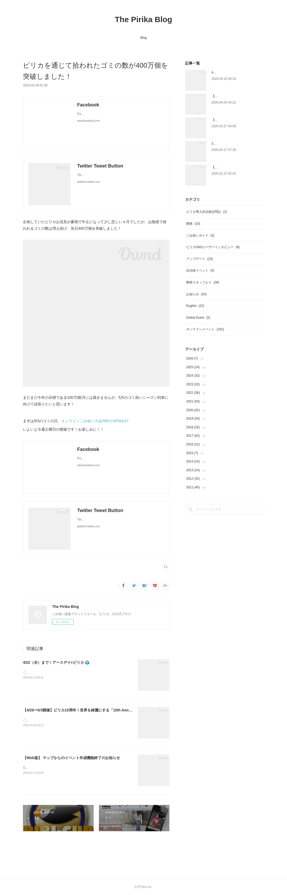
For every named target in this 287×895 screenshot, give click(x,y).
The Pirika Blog (143, 19)
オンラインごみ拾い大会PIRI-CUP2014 (93, 421)
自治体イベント (200, 270)
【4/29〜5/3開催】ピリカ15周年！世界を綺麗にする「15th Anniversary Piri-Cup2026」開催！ (102, 710)
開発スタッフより (202, 282)
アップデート (199, 259)
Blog (143, 38)
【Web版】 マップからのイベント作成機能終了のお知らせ (71, 758)
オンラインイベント (205, 329)
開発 (193, 223)
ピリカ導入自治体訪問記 (206, 212)
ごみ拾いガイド (200, 235)
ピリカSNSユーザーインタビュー (213, 247)
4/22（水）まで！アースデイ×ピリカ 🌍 (56, 662)
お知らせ (196, 294)
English (195, 306)
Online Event (198, 317)
